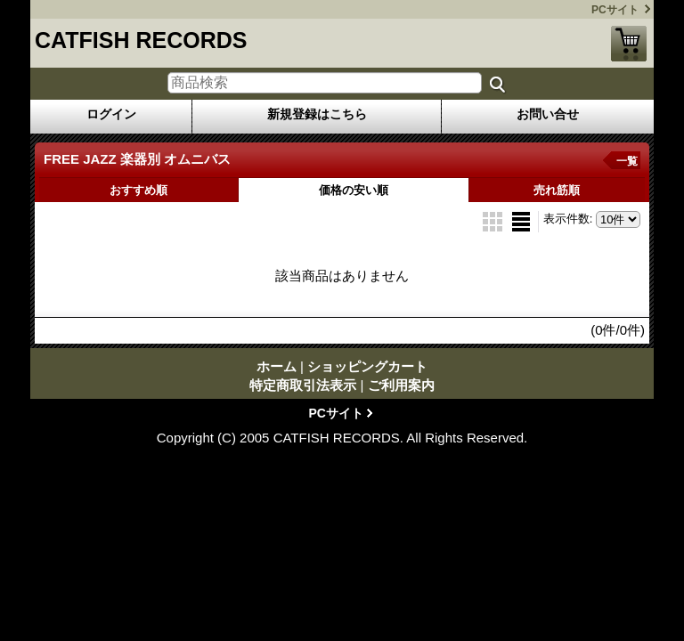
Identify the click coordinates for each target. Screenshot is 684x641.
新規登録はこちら (317, 114)
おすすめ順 (138, 190)
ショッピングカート (629, 43)
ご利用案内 (401, 385)
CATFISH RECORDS (141, 40)
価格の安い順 (353, 190)
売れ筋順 (556, 190)
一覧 (627, 161)
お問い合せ (548, 114)
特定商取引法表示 (302, 385)
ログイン (111, 114)
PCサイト (615, 10)
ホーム (276, 366)
